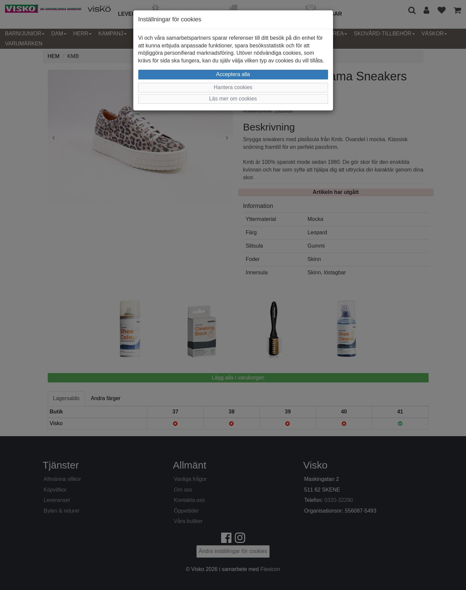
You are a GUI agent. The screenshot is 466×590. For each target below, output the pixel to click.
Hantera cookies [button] (233, 87)
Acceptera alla (233, 74)
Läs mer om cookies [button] (233, 98)
